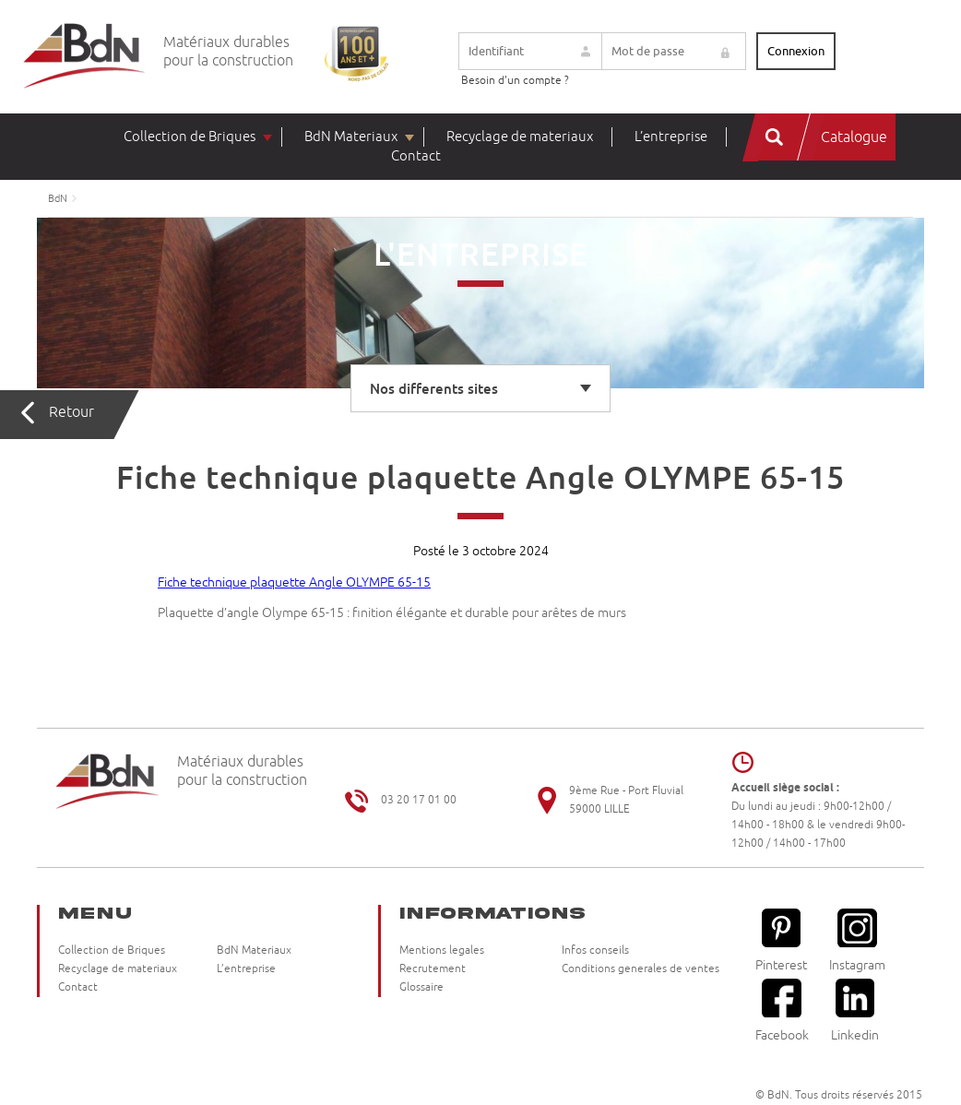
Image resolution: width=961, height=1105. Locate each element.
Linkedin (855, 1010)
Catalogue (854, 137)
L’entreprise (671, 137)
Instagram (857, 940)
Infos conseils (595, 950)
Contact (416, 156)
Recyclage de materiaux (519, 137)
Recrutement (432, 969)
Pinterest (781, 940)
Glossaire (421, 987)
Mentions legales (441, 950)
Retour (71, 412)
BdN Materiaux (350, 137)
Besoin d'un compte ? (515, 81)
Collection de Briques (189, 137)
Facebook (782, 1010)
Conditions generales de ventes (640, 969)
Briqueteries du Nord (84, 56)
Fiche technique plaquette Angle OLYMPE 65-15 (294, 582)
